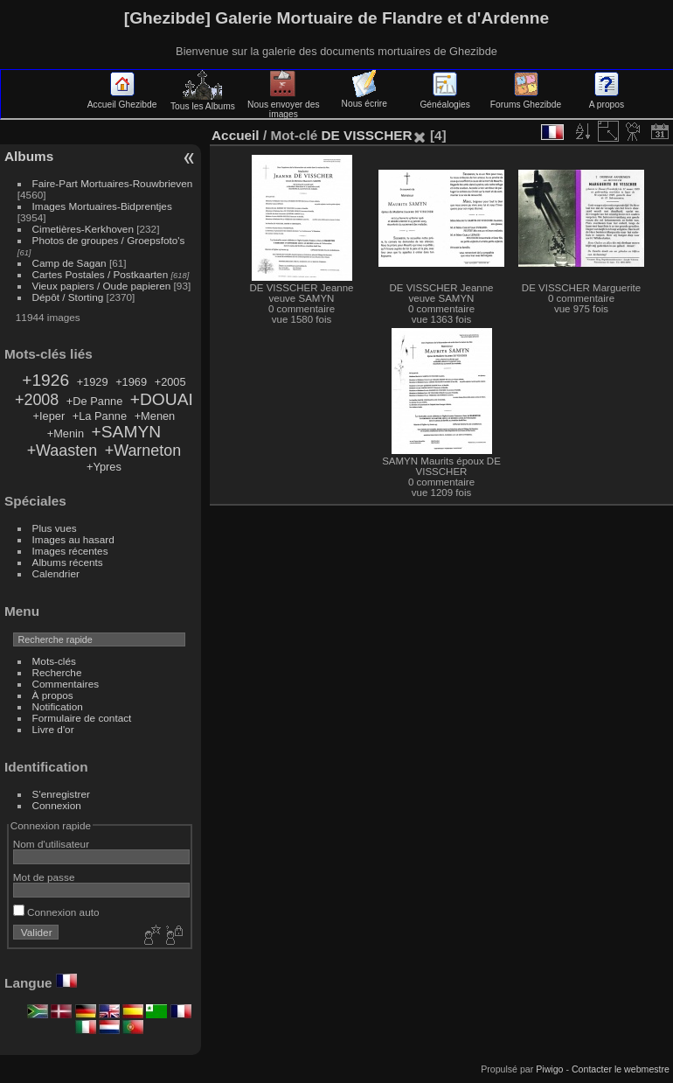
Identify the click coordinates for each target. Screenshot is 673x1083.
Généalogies (444, 99)
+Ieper (49, 416)
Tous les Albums (202, 101)
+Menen (155, 416)
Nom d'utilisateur (51, 843)
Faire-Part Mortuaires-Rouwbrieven (112, 183)
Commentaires (66, 683)
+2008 (37, 400)
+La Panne (100, 416)
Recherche (57, 672)
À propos (52, 695)
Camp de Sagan (69, 263)
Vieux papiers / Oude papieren (101, 285)
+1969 (131, 381)
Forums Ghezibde (525, 99)
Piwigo (549, 1069)
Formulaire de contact (82, 717)
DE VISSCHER (366, 135)
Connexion (56, 805)
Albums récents (67, 562)
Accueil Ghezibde (122, 99)
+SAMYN (126, 432)
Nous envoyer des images (283, 104)
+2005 (170, 381)
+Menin (65, 433)
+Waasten (62, 450)
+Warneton (143, 450)
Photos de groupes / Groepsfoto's (108, 240)
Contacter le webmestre (621, 1069)
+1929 (92, 381)
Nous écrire (364, 98)
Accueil (236, 135)
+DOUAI (161, 399)
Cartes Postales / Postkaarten (100, 274)
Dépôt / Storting (68, 297)
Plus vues (54, 528)
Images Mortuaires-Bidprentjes (102, 206)
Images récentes (70, 550)
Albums (28, 156)
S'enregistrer (61, 794)
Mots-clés (54, 661)
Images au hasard (73, 539)
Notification (57, 706)
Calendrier (56, 573)
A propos (606, 99)
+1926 (45, 380)
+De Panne (94, 401)
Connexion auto (56, 912)
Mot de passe (44, 877)
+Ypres (104, 466)
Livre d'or (53, 729)
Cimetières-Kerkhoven (83, 228)
